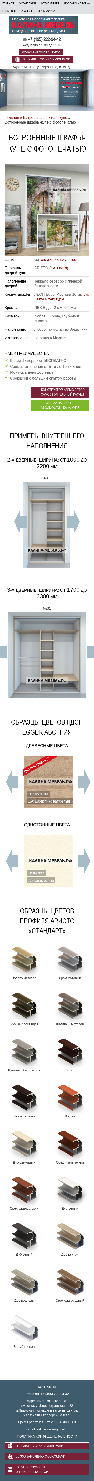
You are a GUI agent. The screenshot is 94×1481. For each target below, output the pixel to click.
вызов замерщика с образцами (40, 1456)
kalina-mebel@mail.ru (53, 1429)
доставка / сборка (77, 3)
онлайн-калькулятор (58, 259)
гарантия (9, 11)
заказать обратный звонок (41, 51)
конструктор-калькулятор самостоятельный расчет (63, 392)
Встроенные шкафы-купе (45, 118)
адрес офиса (46, 11)
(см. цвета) (58, 268)
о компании (27, 3)
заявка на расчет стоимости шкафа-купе (60, 405)
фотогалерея (50, 3)
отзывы (26, 11)
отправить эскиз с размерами (46, 59)
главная (8, 3)
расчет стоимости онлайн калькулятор (32, 1469)
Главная (12, 118)
